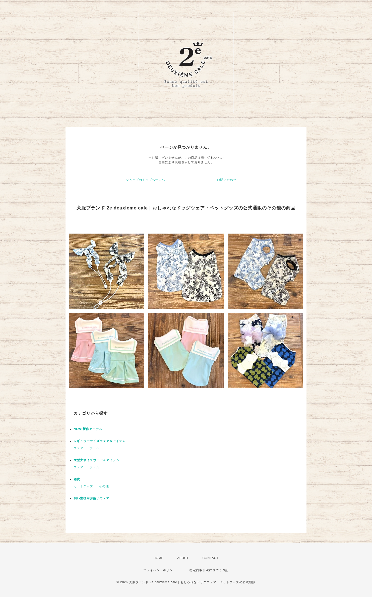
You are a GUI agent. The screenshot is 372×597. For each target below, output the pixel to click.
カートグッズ (83, 486)
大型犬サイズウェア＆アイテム (96, 460)
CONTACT (210, 558)
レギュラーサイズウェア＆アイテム (100, 441)
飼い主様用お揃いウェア (91, 498)
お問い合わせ (226, 180)
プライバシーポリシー (159, 570)
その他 (104, 486)
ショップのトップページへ (145, 180)
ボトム (94, 448)
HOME (158, 558)
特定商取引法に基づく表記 (209, 570)
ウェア (78, 448)
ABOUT (183, 558)
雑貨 (77, 479)
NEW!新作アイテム (88, 429)
